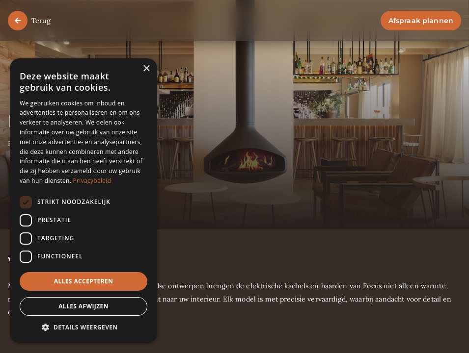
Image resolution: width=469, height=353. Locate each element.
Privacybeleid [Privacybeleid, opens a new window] (92, 180)
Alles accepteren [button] (83, 281)
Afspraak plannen (420, 20)
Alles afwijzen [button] (83, 306)
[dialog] (83, 200)
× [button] (146, 69)
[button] (83, 327)
